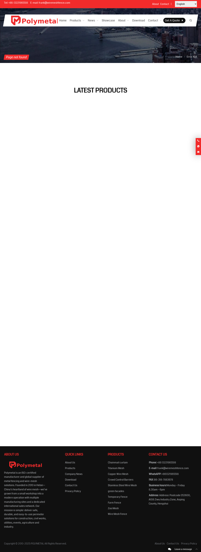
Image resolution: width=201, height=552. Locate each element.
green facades (116, 491)
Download (70, 479)
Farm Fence (114, 502)
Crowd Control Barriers (120, 479)
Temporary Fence (118, 497)
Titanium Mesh (116, 468)
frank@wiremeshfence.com (54, 3)
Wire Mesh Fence (117, 514)
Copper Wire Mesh (118, 474)
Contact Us (71, 485)
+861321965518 (170, 474)
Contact (164, 4)
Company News (73, 474)
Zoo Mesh (113, 508)
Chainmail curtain (118, 462)
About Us (70, 462)
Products (70, 468)
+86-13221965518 (18, 3)
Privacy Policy (73, 491)
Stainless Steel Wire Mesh (122, 485)
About (155, 4)
